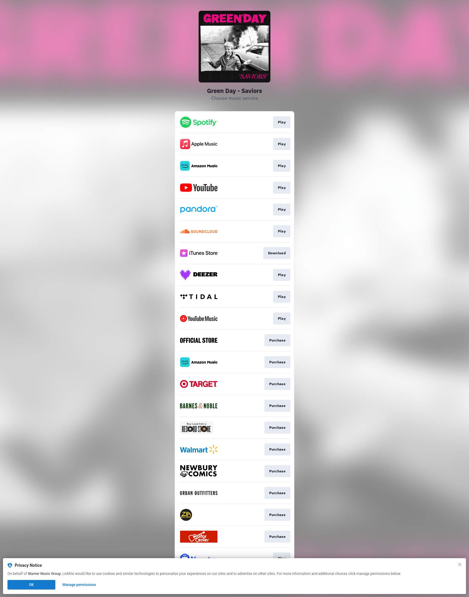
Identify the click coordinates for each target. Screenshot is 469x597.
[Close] (460, 564)
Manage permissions (79, 585)
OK (31, 585)
